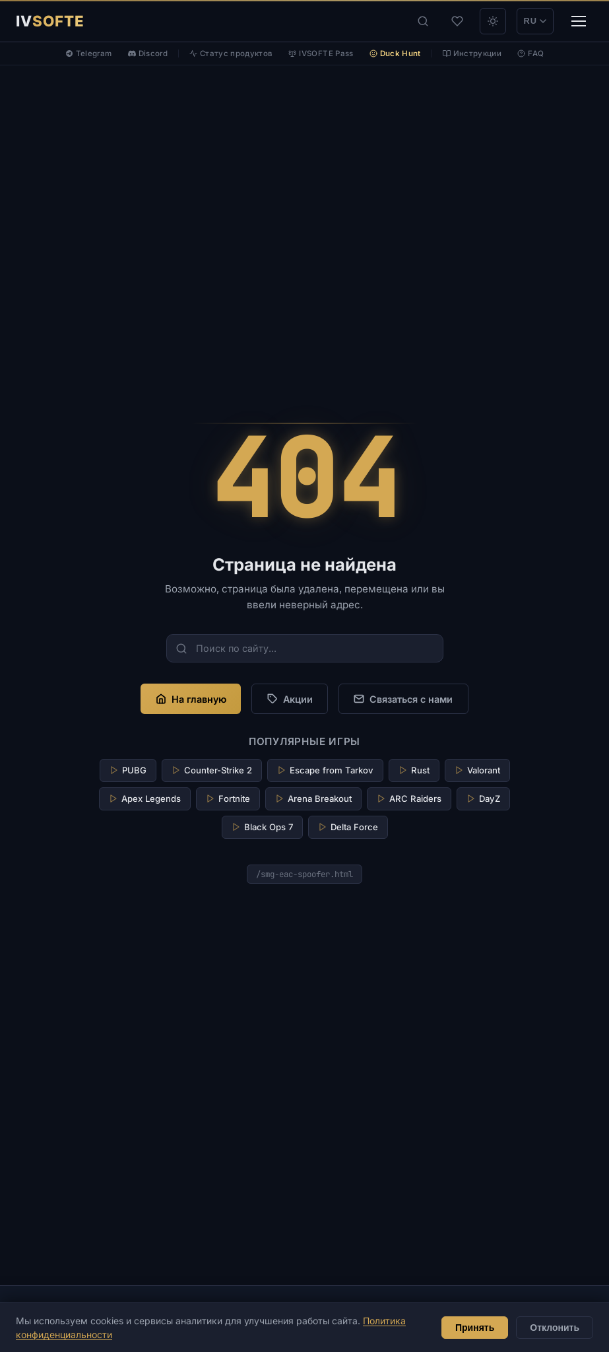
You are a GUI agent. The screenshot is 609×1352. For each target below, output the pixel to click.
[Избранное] (457, 21)
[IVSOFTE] (50, 21)
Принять (474, 1327)
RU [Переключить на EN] (535, 21)
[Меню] (578, 21)
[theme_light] (493, 21)
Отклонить (554, 1327)
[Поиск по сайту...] (304, 648)
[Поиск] (423, 21)
